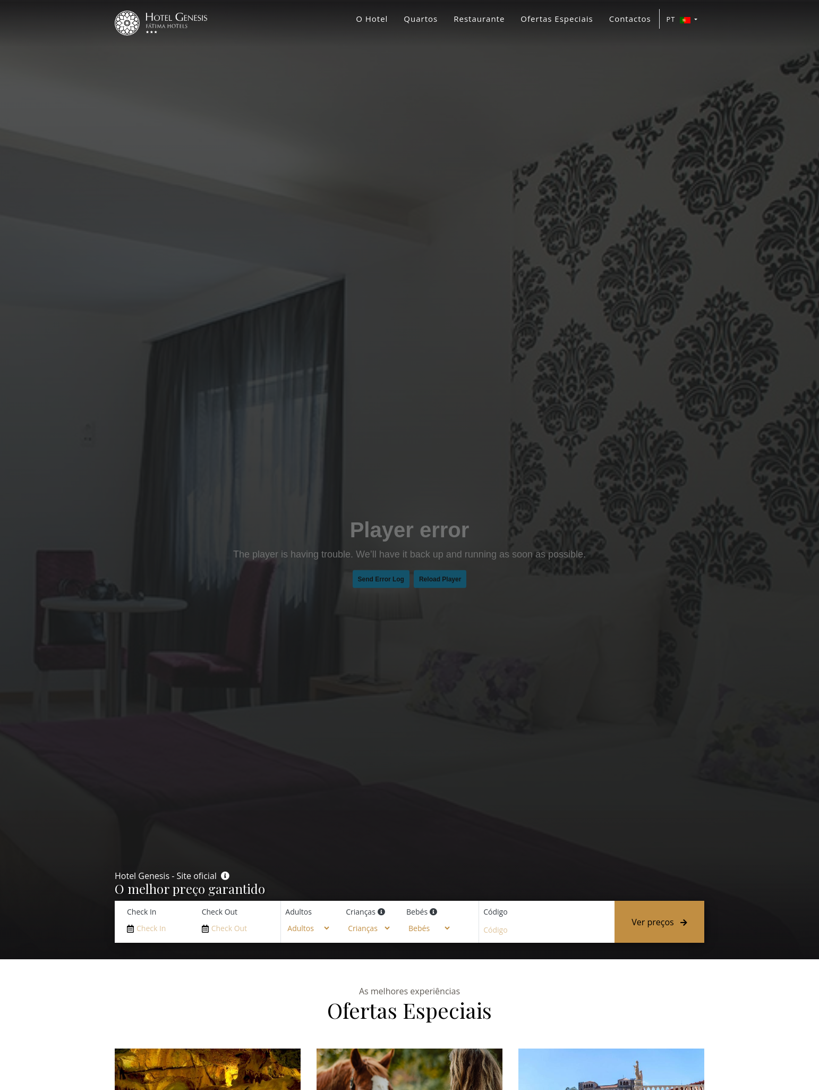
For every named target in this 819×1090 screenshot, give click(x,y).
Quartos (421, 18)
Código (495, 912)
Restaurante (479, 18)
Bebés (417, 912)
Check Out (219, 912)
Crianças (361, 912)
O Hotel (372, 18)
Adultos (298, 912)
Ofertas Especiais (557, 18)
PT (680, 19)
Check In (141, 912)
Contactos (630, 18)
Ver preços (659, 922)
